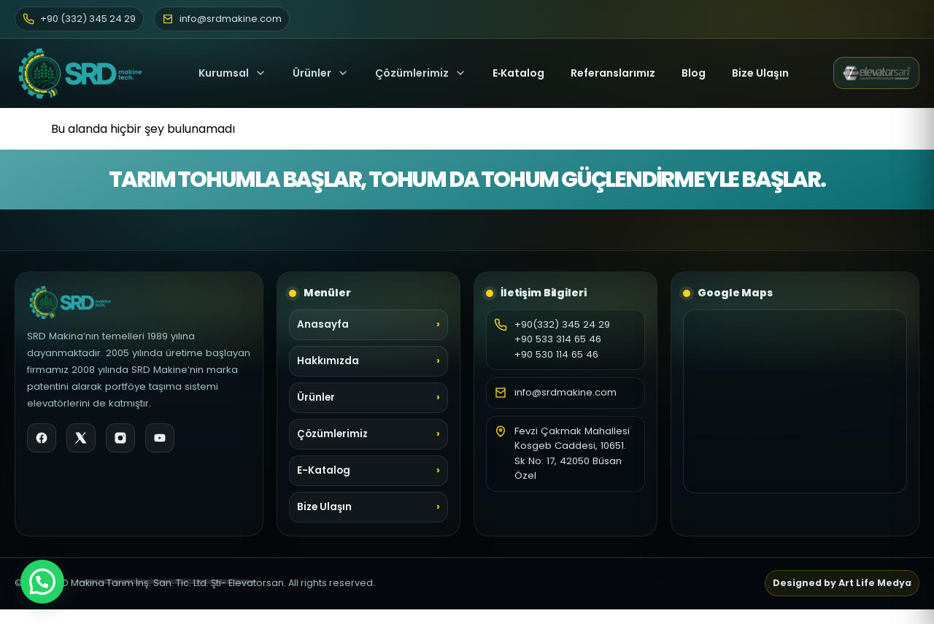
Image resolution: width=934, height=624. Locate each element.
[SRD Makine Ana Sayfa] (84, 73)
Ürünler (312, 73)
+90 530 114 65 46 (556, 354)
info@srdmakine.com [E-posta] (222, 19)
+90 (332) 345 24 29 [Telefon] (79, 19)
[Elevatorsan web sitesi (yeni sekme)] (876, 73)
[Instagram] (120, 437)
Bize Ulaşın (760, 73)
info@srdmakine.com (565, 392)
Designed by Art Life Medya (842, 583)
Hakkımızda (328, 361)
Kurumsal (232, 73)
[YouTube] (159, 437)
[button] (42, 582)
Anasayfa (323, 324)
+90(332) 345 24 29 (562, 324)
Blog (694, 73)
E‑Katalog (519, 73)
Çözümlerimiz (420, 73)
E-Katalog (323, 470)
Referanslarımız (613, 73)
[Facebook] (41, 437)
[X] (81, 437)
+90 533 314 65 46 (557, 339)
